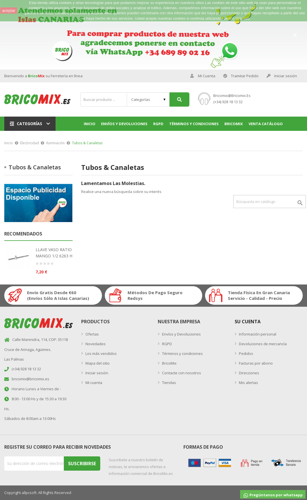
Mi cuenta (93, 382)
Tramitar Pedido (241, 76)
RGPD (166, 343)
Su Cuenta (248, 321)
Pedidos (245, 353)
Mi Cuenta (202, 76)
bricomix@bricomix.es (232, 95)
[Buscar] (269, 201)
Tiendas (168, 382)
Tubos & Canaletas (35, 167)
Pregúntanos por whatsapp (273, 495)
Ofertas (92, 334)
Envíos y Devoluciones (181, 334)
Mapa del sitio (97, 363)
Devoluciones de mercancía (262, 343)
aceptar (8, 10)
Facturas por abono (255, 363)
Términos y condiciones (182, 353)
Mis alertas (248, 382)
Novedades (95, 343)
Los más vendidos (101, 353)
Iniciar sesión (96, 372)
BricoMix (169, 363)
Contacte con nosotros (181, 372)
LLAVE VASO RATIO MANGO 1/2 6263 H (54, 253)
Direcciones (248, 372)
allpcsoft (29, 492)
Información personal (257, 334)
